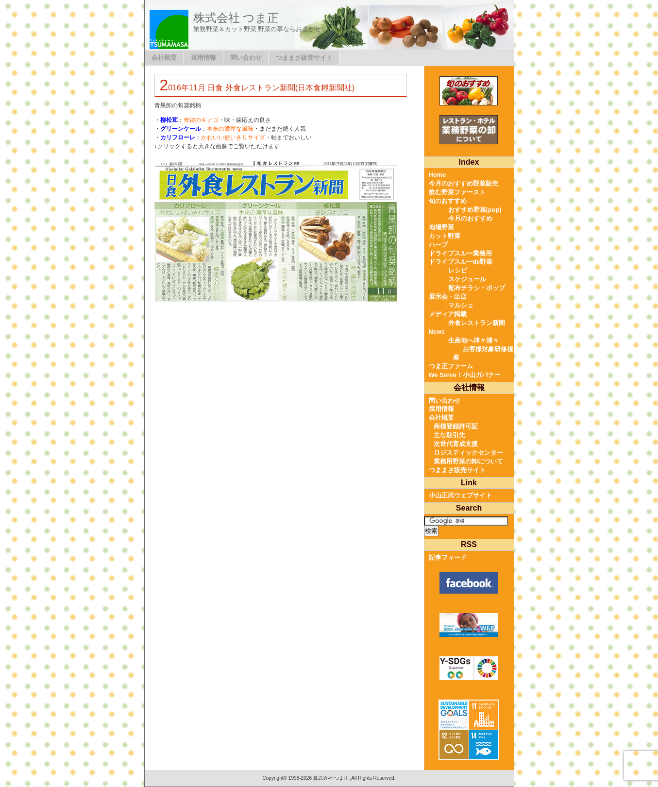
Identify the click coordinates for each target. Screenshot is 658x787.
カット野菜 (444, 236)
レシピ (457, 270)
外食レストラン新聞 (476, 322)
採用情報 (203, 57)
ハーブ (438, 244)
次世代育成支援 (456, 443)
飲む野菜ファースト (457, 192)
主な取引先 (449, 435)
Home (437, 174)
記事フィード (448, 557)
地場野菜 (441, 227)
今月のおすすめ (470, 218)
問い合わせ (246, 57)
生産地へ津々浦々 (473, 340)
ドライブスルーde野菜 (461, 261)
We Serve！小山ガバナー (465, 374)
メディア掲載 (448, 314)
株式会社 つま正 (236, 17)
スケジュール (467, 279)
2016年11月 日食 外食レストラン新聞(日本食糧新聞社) (257, 88)
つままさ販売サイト (304, 57)
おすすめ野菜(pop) (475, 209)
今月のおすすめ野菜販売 (463, 183)
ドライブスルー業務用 (460, 253)
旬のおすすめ (448, 201)
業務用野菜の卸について (468, 461)
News (437, 331)
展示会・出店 (448, 296)
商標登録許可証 (456, 426)
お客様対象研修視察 (483, 353)
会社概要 (164, 57)
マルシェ (460, 305)
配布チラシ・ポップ (476, 287)
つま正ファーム (451, 366)
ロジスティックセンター (468, 452)
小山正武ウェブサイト (460, 495)
